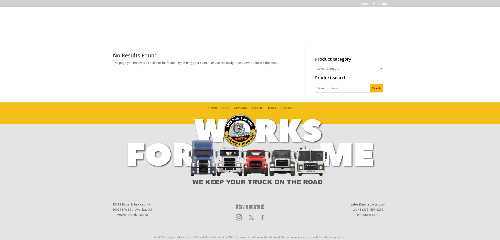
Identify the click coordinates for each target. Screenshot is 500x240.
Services (275, 26)
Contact (309, 26)
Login (365, 4)
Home (188, 26)
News (292, 26)
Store (203, 26)
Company (221, 26)
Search (376, 88)
